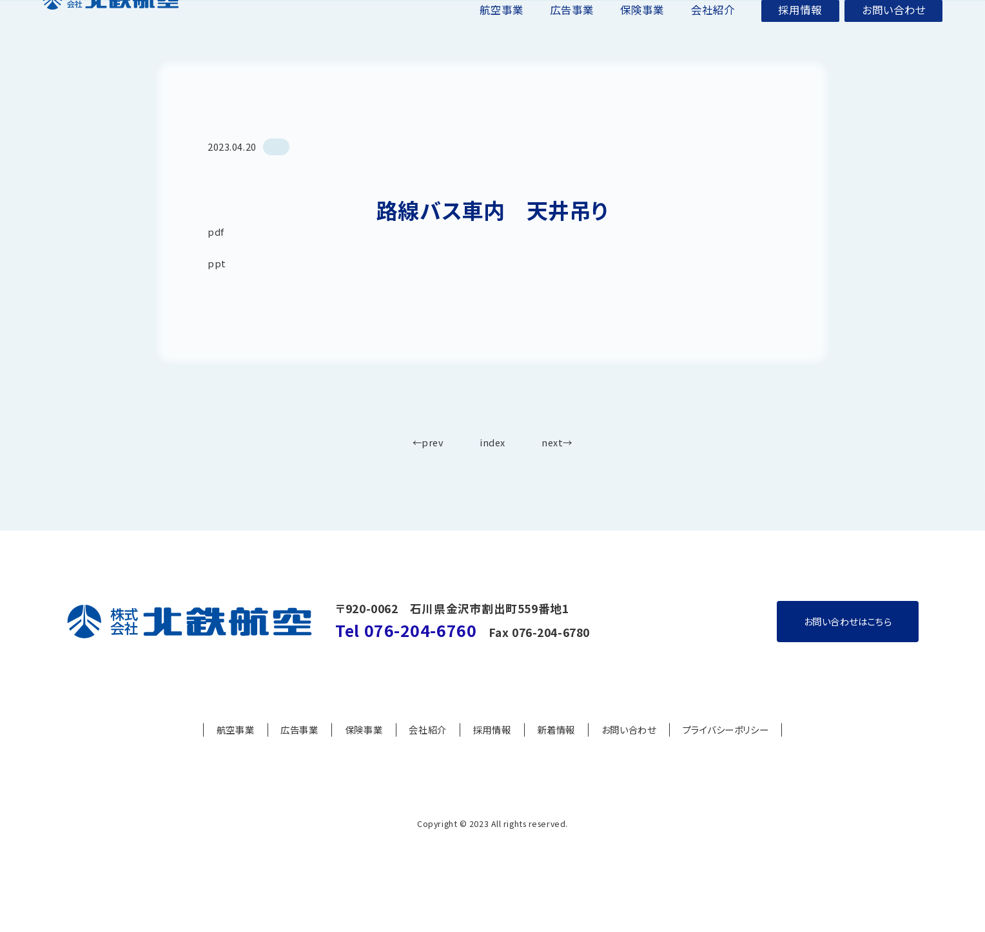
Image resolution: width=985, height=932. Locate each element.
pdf (216, 263)
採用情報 (800, 15)
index (492, 474)
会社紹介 (713, 15)
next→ (556, 474)
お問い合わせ (894, 15)
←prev (428, 474)
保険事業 (642, 15)
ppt (217, 294)
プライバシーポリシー (726, 761)
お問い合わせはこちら (848, 653)
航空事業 (501, 15)
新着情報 (555, 761)
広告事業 (572, 15)
